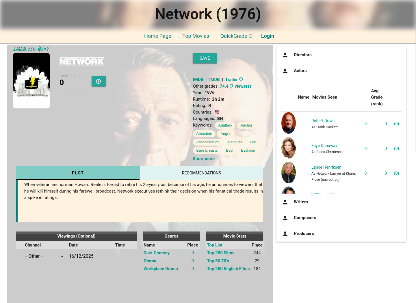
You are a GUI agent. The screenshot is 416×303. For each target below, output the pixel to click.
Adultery (225, 125)
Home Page (158, 36)
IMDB (198, 79)
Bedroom (248, 150)
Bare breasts (207, 150)
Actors (294, 70)
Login (267, 36)
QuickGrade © (236, 36)
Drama (150, 261)
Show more (204, 158)
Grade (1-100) (70, 76)
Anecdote (204, 133)
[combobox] (45, 256)
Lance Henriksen (326, 167)
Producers (297, 233)
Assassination (208, 142)
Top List (214, 245)
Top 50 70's (218, 261)
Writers (294, 202)
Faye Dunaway (324, 145)
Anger (225, 133)
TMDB (214, 79)
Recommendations (201, 173)
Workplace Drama (161, 268)
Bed (229, 150)
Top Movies (195, 36)
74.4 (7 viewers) (235, 86)
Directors (296, 55)
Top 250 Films (220, 252)
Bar (253, 142)
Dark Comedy (157, 252)
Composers (298, 217)
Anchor (246, 125)
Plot (78, 173)
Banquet (235, 142)
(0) (396, 123)
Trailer (234, 79)
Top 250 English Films (228, 268)
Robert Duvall (323, 120)
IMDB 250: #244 (30, 48)
